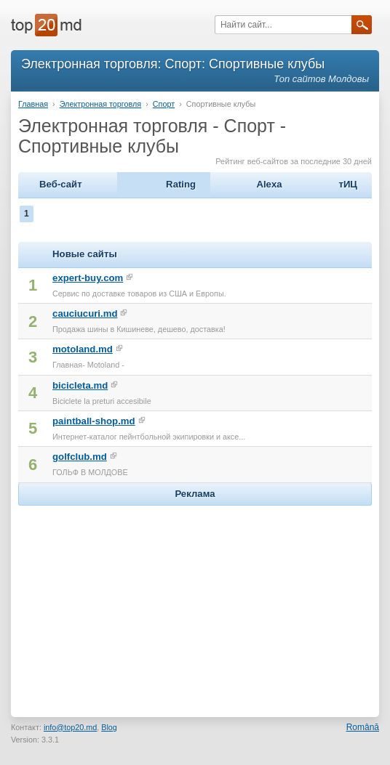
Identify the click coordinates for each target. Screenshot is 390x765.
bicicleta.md (80, 385)
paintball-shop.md (93, 421)
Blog (109, 727)
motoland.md (82, 349)
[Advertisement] (195, 600)
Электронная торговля (100, 104)
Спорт (164, 104)
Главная (33, 104)
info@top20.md (70, 727)
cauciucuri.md (84, 313)
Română (362, 727)
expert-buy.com (87, 277)
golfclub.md (79, 456)
